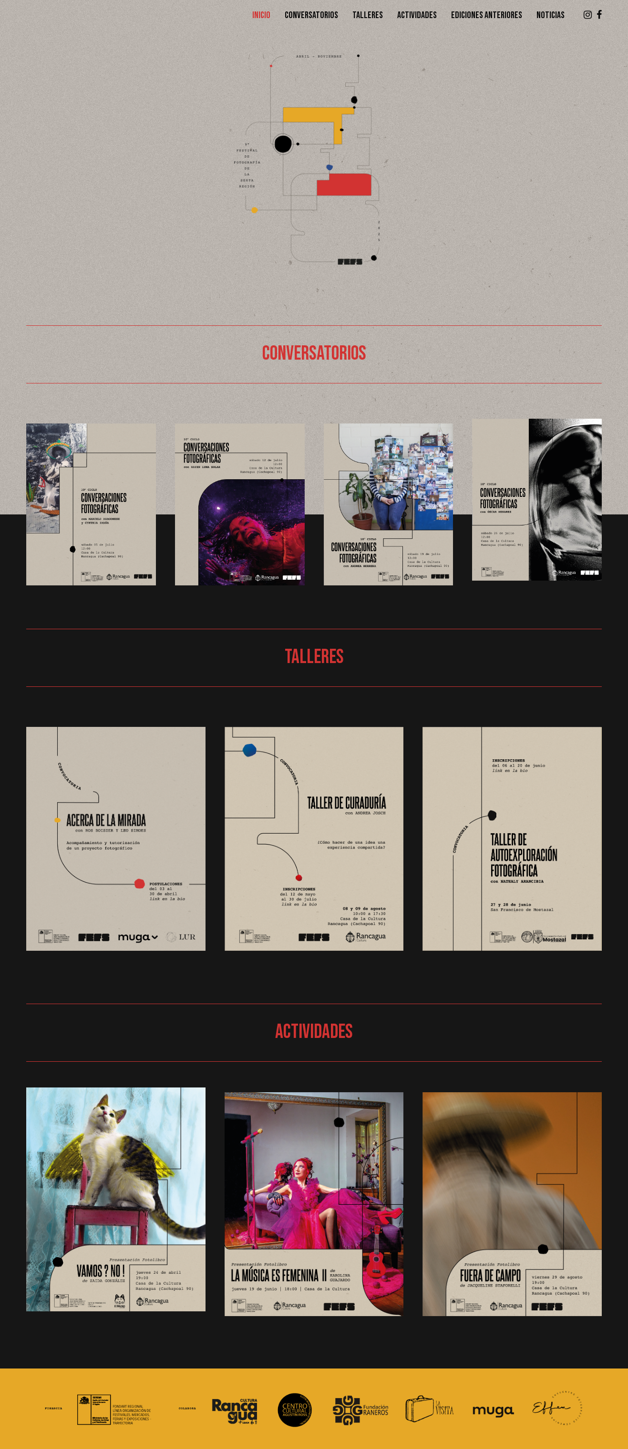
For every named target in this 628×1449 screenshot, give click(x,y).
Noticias (550, 15)
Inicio (261, 15)
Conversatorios (311, 15)
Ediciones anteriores (486, 15)
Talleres (367, 15)
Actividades (417, 15)
